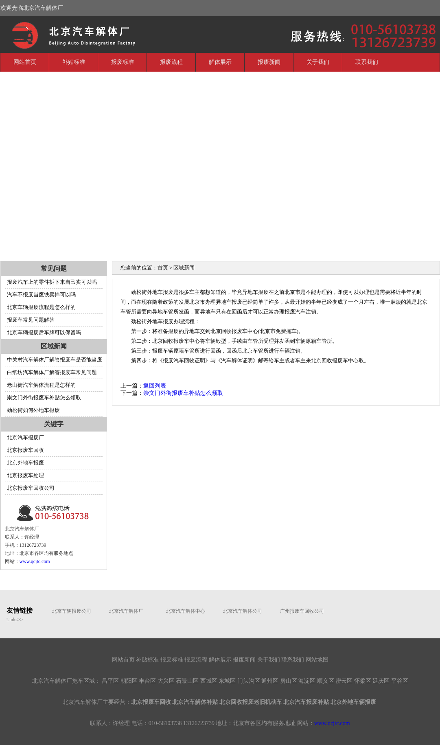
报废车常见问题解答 (31, 320)
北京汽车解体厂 (61, 34)
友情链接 (20, 610)
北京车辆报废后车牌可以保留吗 (44, 332)
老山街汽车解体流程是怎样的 (41, 385)
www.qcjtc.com (35, 561)
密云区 (343, 681)
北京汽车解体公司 (242, 611)
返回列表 (154, 386)
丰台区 (147, 681)
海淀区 (306, 681)
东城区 (227, 681)
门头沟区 (248, 681)
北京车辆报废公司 (71, 611)
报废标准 (122, 62)
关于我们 (317, 62)
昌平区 (110, 681)
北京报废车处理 (25, 475)
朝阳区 (129, 681)
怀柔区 (362, 681)
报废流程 (171, 62)
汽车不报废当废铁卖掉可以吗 (41, 294)
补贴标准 (73, 62)
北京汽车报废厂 (25, 437)
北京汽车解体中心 (185, 611)
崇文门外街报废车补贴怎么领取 (44, 397)
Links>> (15, 619)
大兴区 (166, 681)
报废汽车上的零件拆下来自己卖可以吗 (52, 282)
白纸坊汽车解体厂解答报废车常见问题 (52, 372)
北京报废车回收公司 (31, 488)
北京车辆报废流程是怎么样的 (41, 307)
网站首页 (24, 62)
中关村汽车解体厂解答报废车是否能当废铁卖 (53, 361)
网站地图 (317, 660)
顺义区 (325, 681)
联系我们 (366, 62)
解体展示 (220, 62)
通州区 (269, 681)
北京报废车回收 (25, 450)
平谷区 (399, 681)
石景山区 (187, 681)
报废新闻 (269, 62)
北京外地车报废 (25, 463)
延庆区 (381, 681)
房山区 (288, 681)
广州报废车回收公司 (302, 611)
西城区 (208, 681)
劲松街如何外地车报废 (33, 410)
